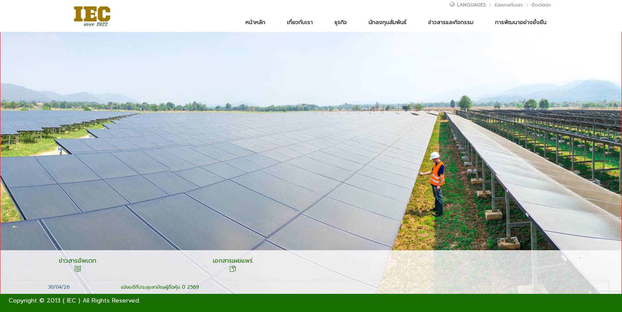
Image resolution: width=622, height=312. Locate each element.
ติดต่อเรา (541, 6)
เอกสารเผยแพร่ (233, 265)
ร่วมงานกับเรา (508, 6)
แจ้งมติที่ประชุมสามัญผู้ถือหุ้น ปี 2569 (160, 287)
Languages (471, 6)
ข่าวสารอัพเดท (77, 265)
